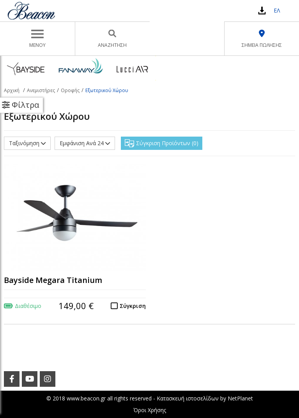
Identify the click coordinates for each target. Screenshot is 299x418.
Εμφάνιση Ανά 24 (85, 143)
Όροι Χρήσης (149, 410)
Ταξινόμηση (27, 143)
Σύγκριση (133, 305)
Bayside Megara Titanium (53, 280)
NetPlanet (240, 398)
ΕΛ (277, 10)
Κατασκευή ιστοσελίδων (188, 398)
